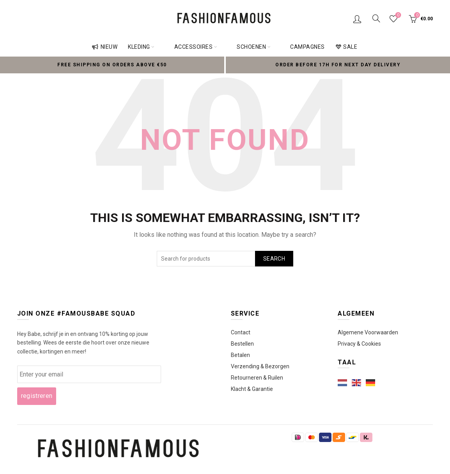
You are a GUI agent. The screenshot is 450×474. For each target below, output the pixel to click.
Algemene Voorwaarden (368, 332)
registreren (36, 395)
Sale (346, 47)
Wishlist (397, 15)
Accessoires (193, 47)
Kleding (139, 47)
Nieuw (104, 47)
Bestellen (242, 344)
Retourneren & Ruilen (257, 378)
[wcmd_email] (89, 374)
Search (274, 259)
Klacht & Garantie (252, 389)
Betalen (240, 355)
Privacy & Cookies (359, 344)
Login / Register (358, 19)
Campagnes (307, 47)
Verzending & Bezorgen (260, 366)
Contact (240, 332)
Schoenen (251, 47)
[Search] (376, 18)
